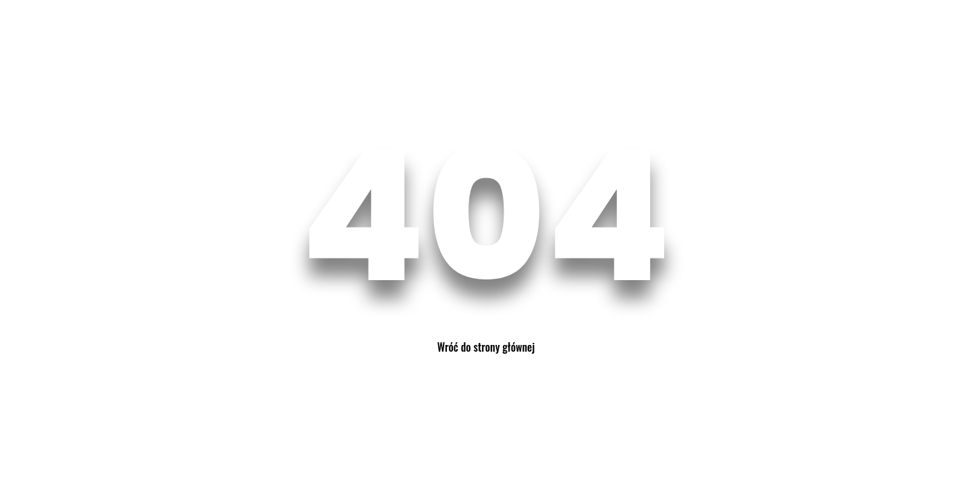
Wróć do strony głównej (486, 347)
